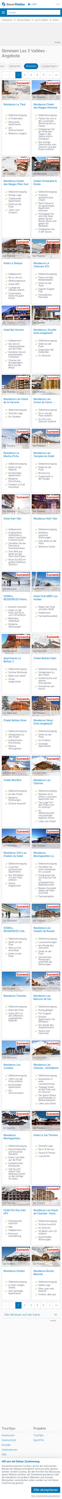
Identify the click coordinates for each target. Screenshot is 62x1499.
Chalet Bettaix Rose (14, 720)
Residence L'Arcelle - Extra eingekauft (45, 331)
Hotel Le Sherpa (12, 263)
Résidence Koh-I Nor (45, 518)
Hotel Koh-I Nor (12, 518)
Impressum (8, 1435)
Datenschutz (9, 1440)
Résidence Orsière (14, 1271)
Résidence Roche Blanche (43, 1272)
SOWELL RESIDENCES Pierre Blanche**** (14, 598)
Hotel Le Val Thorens (45, 1135)
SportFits (38, 1440)
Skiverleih (15, 66)
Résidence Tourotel (14, 995)
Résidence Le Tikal (14, 104)
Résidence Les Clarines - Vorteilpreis (45, 1066)
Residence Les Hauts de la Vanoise (15, 401)
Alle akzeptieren (46, 1490)
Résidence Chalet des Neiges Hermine (45, 106)
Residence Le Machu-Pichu (11, 454)
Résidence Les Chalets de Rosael (44, 929)
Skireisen (31, 66)
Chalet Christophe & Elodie (45, 182)
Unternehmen (9, 1449)
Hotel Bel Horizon (13, 329)
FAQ (4, 1454)
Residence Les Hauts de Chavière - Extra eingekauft (45, 1212)
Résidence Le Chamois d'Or (41, 265)
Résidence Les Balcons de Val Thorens (42, 997)
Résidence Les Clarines (41, 782)
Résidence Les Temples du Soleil (43, 454)
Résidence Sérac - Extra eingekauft (43, 722)
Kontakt (6, 1445)
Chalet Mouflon (12, 780)
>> (56, 75)
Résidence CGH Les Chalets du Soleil (15, 854)
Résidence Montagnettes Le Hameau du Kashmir (45, 854)
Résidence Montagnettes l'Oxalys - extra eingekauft (11, 1137)
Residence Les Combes (12, 1066)
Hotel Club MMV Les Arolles (45, 598)
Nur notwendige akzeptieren (45, 1496)
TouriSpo (38, 1435)
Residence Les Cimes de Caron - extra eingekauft (43, 401)
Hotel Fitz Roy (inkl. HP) (14, 1212)
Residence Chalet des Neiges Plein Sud (15, 182)
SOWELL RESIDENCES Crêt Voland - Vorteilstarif (15, 929)
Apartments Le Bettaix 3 (12, 660)
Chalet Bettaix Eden (44, 658)
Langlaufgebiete (51, 66)
